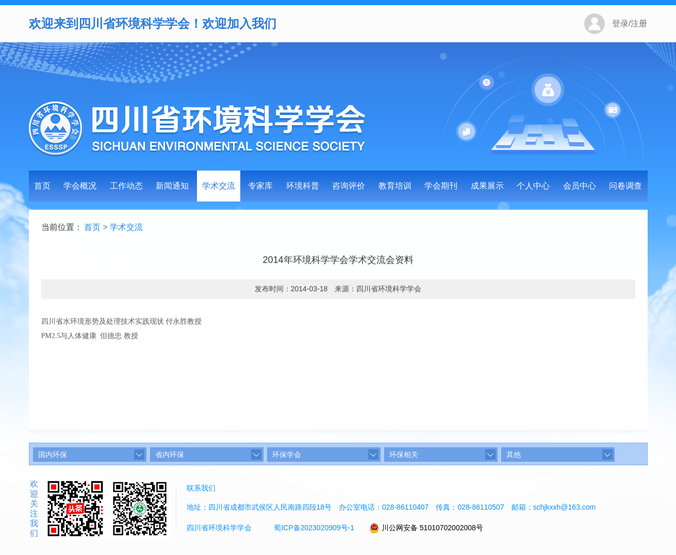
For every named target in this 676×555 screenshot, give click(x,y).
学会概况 (79, 185)
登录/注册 (629, 23)
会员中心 (579, 185)
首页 (42, 185)
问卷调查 (625, 185)
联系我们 (201, 488)
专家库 (260, 185)
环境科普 (302, 185)
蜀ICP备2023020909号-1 (314, 528)
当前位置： (62, 228)
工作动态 (126, 185)
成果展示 (487, 185)
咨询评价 (348, 185)
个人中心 (533, 185)
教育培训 (394, 185)
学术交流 (218, 185)
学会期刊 (440, 185)
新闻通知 (172, 185)
